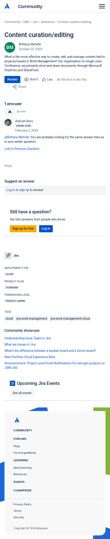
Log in (10, 190)
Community (30, 6)
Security (18, 517)
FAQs (16, 446)
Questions (48, 22)
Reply (8, 166)
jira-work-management (31, 318)
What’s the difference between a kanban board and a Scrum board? (50, 350)
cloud (9, 318)
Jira (35, 22)
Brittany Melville (30, 44)
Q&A (26, 22)
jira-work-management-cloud (70, 318)
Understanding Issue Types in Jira (27, 338)
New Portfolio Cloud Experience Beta (29, 357)
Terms (17, 510)
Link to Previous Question (22, 149)
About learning (22, 467)
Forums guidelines (24, 452)
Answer (12, 79)
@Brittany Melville (16, 137)
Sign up (24, 190)
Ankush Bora (24, 121)
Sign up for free (23, 228)
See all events (22, 393)
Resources (20, 474)
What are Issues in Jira (20, 344)
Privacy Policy (22, 504)
